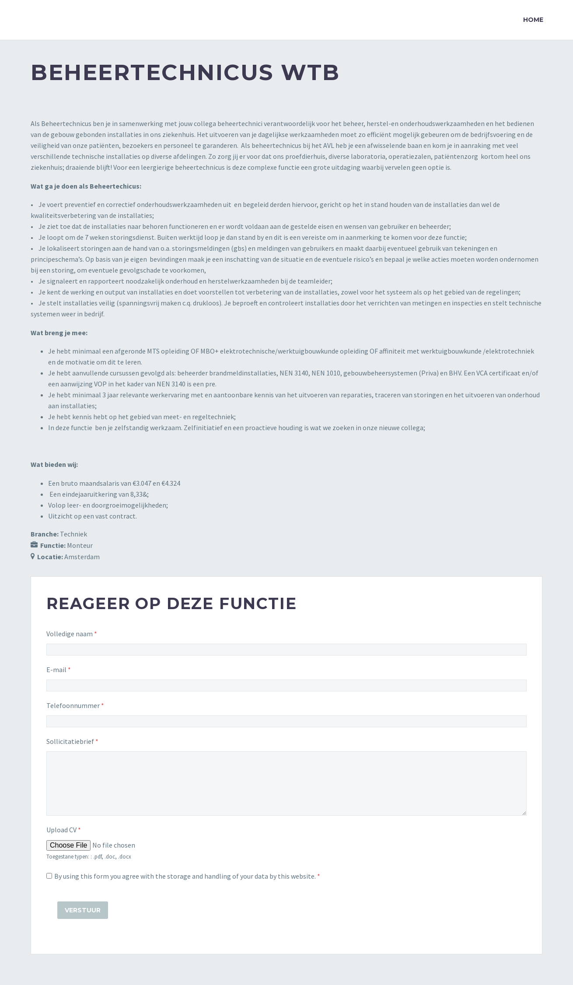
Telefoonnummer (75, 705)
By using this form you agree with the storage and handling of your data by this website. (187, 876)
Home (533, 20)
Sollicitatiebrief (72, 741)
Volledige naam (71, 633)
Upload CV (63, 829)
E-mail (58, 669)
